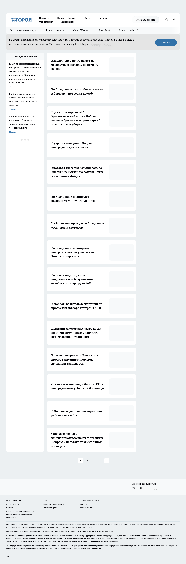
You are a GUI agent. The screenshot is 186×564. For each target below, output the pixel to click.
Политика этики (12, 504)
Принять (166, 42)
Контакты (83, 504)
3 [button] (94, 460)
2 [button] (87, 460)
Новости (44, 17)
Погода (102, 17)
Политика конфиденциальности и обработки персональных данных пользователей (20, 514)
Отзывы (9, 508)
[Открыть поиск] (167, 20)
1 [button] (80, 460)
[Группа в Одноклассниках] (140, 488)
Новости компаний (87, 508)
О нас (45, 500)
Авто (87, 17)
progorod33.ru (92, 531)
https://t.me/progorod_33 (75, 538)
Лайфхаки (67, 21)
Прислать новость (145, 19)
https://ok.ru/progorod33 (54, 538)
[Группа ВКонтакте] (133, 488)
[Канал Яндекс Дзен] (148, 488)
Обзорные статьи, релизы (53, 504)
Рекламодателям (55, 30)
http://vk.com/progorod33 (32, 538)
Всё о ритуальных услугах (24, 30)
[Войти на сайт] (174, 20)
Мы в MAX (104, 30)
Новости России (66, 17)
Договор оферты (50, 508)
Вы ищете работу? (128, 30)
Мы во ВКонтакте (82, 30)
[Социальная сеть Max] (155, 488)
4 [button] (101, 460)
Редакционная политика (89, 500)
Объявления (46, 21)
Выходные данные (13, 500)
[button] (106, 460)
